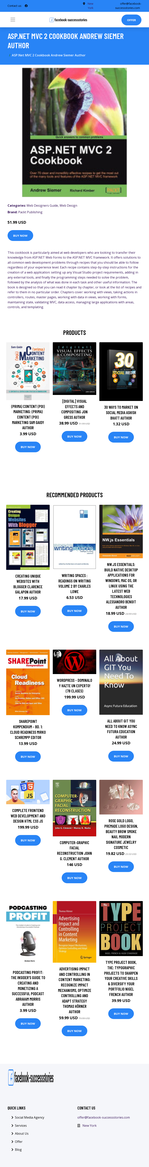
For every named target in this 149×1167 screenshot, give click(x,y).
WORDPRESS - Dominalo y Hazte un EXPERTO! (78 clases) (74, 685)
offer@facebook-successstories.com (103, 1117)
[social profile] (26, 5)
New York (89, 1125)
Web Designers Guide (42, 205)
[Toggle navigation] (13, 19)
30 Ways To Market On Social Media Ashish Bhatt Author (121, 412)
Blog (18, 1149)
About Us (22, 1133)
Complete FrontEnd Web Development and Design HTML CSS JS (28, 815)
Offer (131, 20)
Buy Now (20, 235)
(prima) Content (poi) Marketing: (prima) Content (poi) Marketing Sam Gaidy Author (28, 417)
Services (21, 1125)
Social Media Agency (29, 1117)
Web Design (68, 205)
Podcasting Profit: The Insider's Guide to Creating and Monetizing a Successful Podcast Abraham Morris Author (28, 988)
